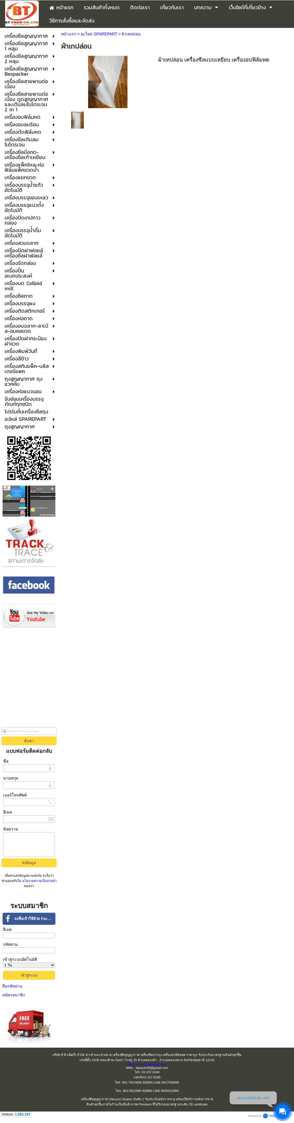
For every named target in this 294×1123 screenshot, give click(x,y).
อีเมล (7, 812)
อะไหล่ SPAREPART (99, 34)
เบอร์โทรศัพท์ (15, 795)
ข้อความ (10, 829)
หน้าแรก (68, 34)
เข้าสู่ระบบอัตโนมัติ (20, 959)
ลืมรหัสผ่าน (12, 986)
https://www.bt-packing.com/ (147, 1064)
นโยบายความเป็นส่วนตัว (39, 881)
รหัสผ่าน (10, 944)
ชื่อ (5, 761)
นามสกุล (10, 778)
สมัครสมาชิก (13, 995)
